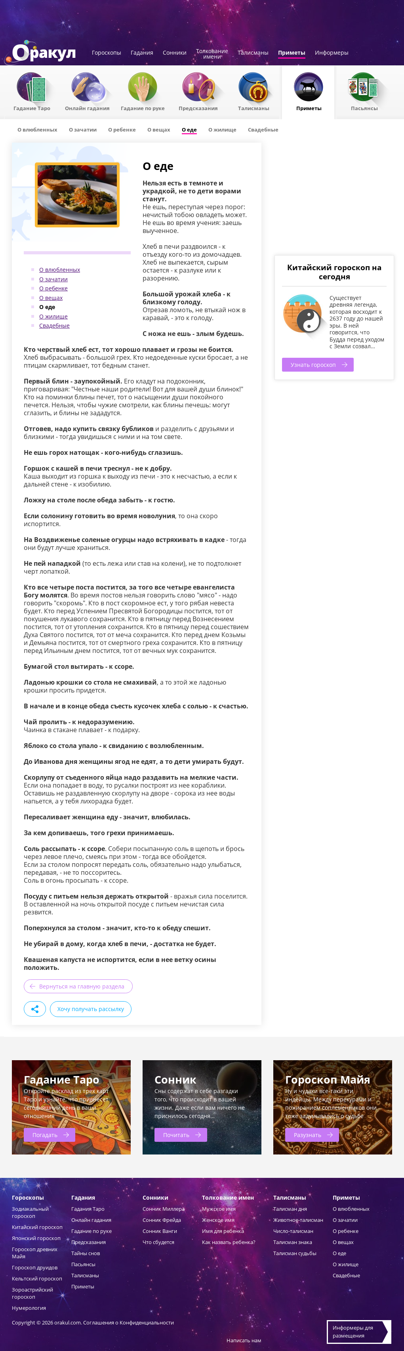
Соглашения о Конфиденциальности (128, 1322)
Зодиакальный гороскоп (30, 1212)
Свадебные (54, 325)
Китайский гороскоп (37, 1227)
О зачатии (53, 279)
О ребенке (53, 288)
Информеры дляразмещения (353, 1331)
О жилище (53, 316)
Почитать (176, 1135)
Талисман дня (290, 1208)
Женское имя (218, 1219)
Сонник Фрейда (162, 1219)
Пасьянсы (364, 108)
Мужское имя (219, 1208)
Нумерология (29, 1307)
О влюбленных (59, 269)
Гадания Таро (88, 1208)
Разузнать (307, 1135)
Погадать (44, 1135)
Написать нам (244, 1340)
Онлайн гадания (87, 108)
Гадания (142, 53)
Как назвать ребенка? (228, 1242)
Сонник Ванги (160, 1231)
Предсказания (198, 108)
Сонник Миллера (164, 1208)
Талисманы (253, 53)
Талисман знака (292, 1242)
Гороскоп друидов (34, 1267)
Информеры (332, 53)
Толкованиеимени (212, 54)
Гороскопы (106, 53)
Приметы (291, 53)
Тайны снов (85, 1253)
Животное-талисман (298, 1219)
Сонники (175, 53)
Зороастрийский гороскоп (32, 1293)
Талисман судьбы (294, 1253)
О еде (47, 307)
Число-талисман (293, 1231)
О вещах (51, 297)
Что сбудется (158, 1242)
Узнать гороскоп (313, 364)
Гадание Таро (31, 108)
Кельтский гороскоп (37, 1278)
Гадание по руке (143, 108)
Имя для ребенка (223, 1231)
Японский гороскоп (36, 1238)
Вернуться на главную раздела (81, 986)
